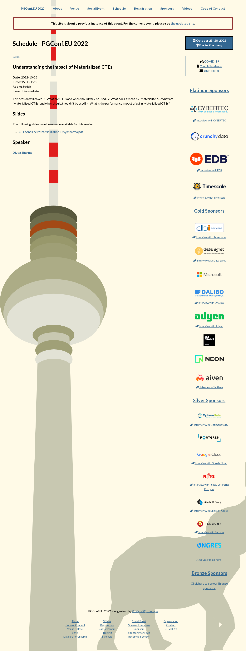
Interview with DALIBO (209, 302)
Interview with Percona (209, 532)
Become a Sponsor (139, 636)
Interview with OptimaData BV (209, 424)
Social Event (96, 8)
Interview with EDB (209, 170)
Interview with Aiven (209, 387)
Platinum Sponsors (209, 90)
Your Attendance (211, 66)
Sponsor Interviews (139, 632)
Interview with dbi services (209, 237)
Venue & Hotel (75, 628)
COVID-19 (211, 61)
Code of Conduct (213, 8)
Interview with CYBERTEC (209, 120)
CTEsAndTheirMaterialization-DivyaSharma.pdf (51, 132)
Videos (187, 8)
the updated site (182, 23)
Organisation (171, 621)
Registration (143, 8)
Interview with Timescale (209, 197)
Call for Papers (107, 628)
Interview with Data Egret (209, 260)
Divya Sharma (22, 152)
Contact (170, 625)
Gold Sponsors (209, 211)
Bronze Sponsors (209, 573)
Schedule (119, 8)
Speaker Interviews (139, 625)
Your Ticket (211, 70)
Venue (74, 8)
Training (107, 632)
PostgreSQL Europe (145, 611)
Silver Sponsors (209, 400)
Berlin (75, 632)
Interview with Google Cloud (209, 463)
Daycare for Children (75, 636)
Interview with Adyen (209, 326)
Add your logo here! (209, 559)
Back (16, 56)
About (57, 8)
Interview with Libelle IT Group (209, 510)
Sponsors (167, 8)
